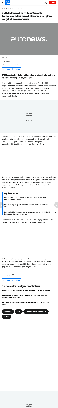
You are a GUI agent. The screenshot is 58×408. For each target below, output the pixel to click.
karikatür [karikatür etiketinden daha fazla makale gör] (7, 311)
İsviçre (20, 8)
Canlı (53, 2)
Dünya (13, 8)
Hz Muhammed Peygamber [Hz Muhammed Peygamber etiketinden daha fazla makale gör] (36, 311)
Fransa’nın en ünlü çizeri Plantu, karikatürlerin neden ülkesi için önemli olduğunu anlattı (26, 198)
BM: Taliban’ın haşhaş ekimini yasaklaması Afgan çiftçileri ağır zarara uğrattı (26, 303)
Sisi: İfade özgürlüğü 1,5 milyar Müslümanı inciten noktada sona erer (26, 206)
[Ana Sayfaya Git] (7, 2)
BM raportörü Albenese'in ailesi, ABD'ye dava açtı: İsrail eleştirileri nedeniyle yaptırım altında (25, 296)
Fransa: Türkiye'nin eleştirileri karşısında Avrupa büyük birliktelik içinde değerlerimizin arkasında (27, 213)
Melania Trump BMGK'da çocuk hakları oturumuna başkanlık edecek (26, 290)
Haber (7, 8)
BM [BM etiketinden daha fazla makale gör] (18, 311)
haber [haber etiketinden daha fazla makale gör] (6, 317)
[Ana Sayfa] (2, 8)
